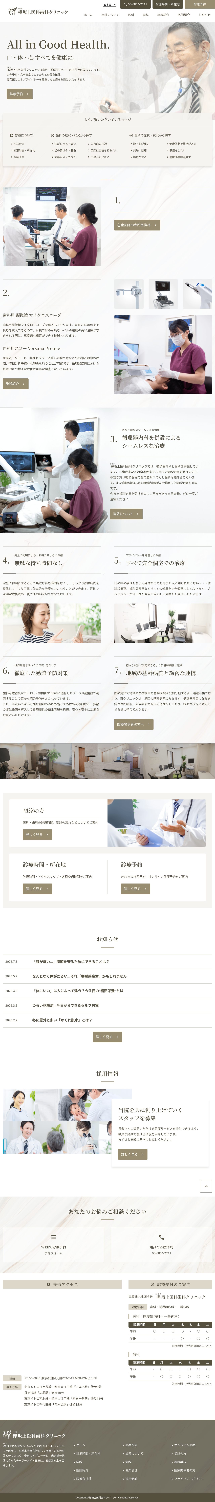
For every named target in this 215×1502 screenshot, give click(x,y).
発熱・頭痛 (140, 150)
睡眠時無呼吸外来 (180, 157)
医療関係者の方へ (130, 724)
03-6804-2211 (135, 4)
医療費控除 (83, 1479)
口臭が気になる (100, 157)
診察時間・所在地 (24, 150)
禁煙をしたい (177, 150)
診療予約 (200, 4)
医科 (131, 15)
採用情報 (131, 1479)
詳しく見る (34, 834)
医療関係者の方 (184, 1470)
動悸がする (140, 157)
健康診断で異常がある (182, 144)
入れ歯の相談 (99, 144)
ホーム (88, 15)
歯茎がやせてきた (65, 157)
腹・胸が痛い (141, 144)
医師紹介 (184, 15)
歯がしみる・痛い (65, 144)
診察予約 (131, 1445)
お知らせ (205, 15)
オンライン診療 (184, 1445)
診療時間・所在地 (168, 4)
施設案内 (180, 1462)
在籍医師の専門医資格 (134, 225)
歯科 (146, 15)
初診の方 (19, 144)
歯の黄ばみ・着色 (65, 150)
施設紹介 (163, 15)
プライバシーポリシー (189, 1479)
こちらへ (207, 1346)
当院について (110, 15)
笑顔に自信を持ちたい (104, 150)
